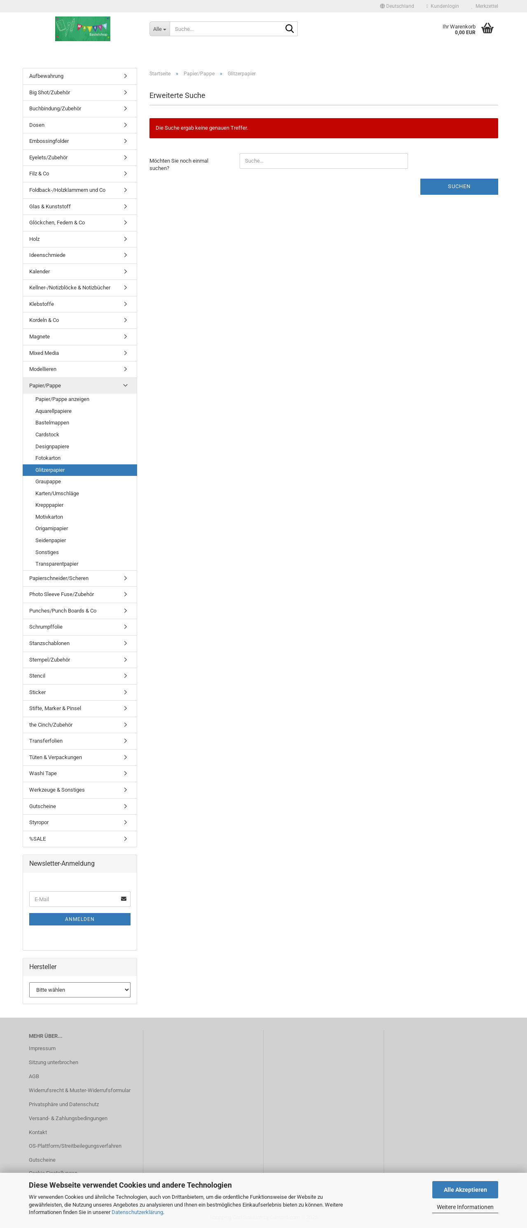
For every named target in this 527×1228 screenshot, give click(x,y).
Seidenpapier (50, 540)
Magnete (39, 336)
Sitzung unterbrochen (53, 1062)
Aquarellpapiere (53, 411)
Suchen (459, 186)
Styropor (39, 822)
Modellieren (42, 369)
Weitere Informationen (465, 1207)
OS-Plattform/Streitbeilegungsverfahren (75, 1146)
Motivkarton (49, 517)
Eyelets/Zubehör (48, 157)
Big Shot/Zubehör (49, 92)
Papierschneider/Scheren (59, 578)
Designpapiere (52, 446)
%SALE (37, 839)
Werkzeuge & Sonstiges (57, 790)
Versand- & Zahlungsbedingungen (68, 1118)
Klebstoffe (41, 304)
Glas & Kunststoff (50, 206)
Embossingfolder (49, 141)
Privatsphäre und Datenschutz (64, 1104)
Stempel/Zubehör (49, 660)
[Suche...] (159, 28)
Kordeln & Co (44, 320)
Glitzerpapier (50, 470)
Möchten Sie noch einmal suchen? (178, 165)
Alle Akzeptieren (465, 1189)
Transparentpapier (56, 564)
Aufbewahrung (46, 76)
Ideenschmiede (47, 255)
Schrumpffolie (46, 627)
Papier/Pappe (45, 385)
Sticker (37, 692)
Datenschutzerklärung (137, 1212)
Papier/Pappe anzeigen (62, 399)
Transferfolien (46, 741)
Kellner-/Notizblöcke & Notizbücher (69, 287)
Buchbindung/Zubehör (55, 108)
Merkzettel (484, 6)
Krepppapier (49, 505)
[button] (397, 6)
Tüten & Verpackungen (55, 757)
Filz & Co (39, 173)
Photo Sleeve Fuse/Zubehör (61, 594)
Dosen (36, 125)
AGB (34, 1076)
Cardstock (47, 434)
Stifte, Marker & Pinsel (55, 708)
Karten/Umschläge (57, 493)
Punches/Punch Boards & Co (62, 611)
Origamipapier (51, 528)
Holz (34, 239)
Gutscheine (42, 806)
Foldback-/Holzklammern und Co (67, 190)
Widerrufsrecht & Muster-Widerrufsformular (80, 1090)
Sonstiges (47, 552)
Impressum (42, 1048)
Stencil (37, 676)
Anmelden (80, 919)
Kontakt (38, 1132)
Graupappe (48, 481)
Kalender (39, 271)
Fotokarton (48, 458)
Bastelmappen (52, 422)
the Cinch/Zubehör (50, 725)
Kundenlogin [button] (443, 6)
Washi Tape (43, 773)
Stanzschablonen (49, 643)
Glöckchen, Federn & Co (57, 222)
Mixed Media (44, 353)
